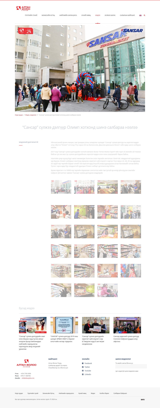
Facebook (87, 363)
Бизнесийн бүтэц (48, 15)
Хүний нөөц (86, 15)
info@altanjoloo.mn (28, 378)
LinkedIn (86, 374)
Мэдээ (97, 15)
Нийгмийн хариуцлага (68, 15)
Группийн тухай (31, 15)
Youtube (86, 371)
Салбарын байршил (127, 15)
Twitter (86, 367)
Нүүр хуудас (19, 115)
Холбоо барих (110, 15)
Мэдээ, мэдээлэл (30, 115)
